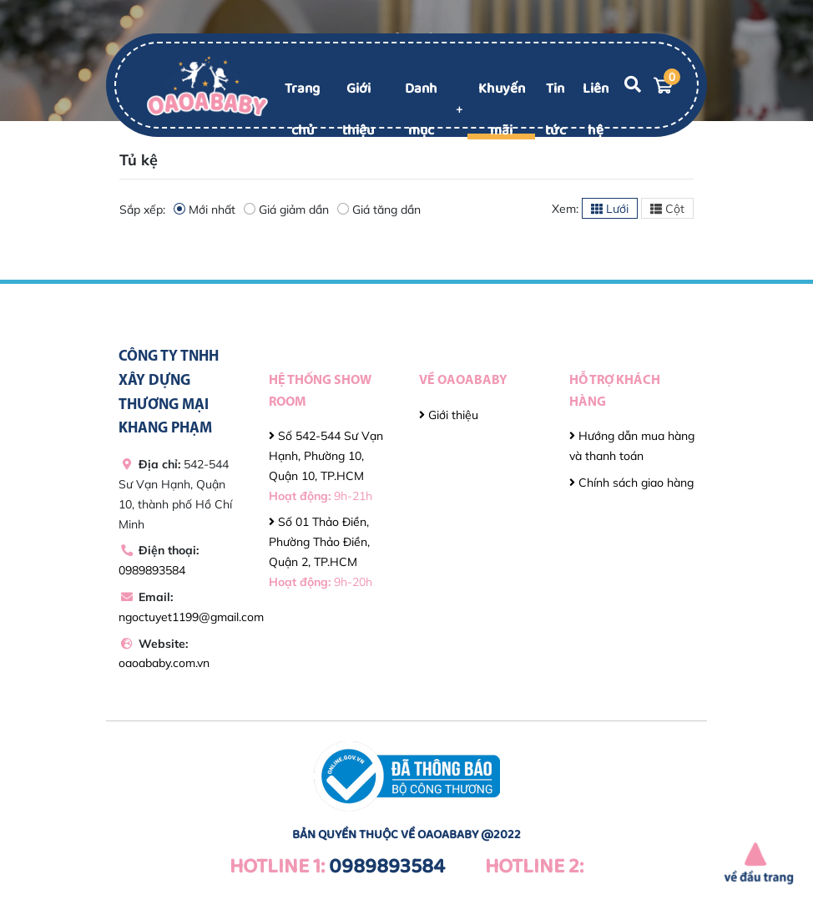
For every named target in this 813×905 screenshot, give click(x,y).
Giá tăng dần (379, 209)
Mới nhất (204, 209)
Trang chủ (302, 110)
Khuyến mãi (501, 110)
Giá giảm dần (286, 209)
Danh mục (421, 110)
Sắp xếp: (142, 209)
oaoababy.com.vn (164, 662)
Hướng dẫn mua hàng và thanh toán (631, 445)
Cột (667, 208)
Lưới (610, 208)
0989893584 (152, 570)
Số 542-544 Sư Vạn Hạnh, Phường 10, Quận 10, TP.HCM (326, 465)
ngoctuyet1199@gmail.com (191, 616)
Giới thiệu (358, 110)
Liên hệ (595, 110)
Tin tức (555, 110)
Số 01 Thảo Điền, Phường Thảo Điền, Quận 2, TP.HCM (320, 551)
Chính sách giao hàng (631, 482)
